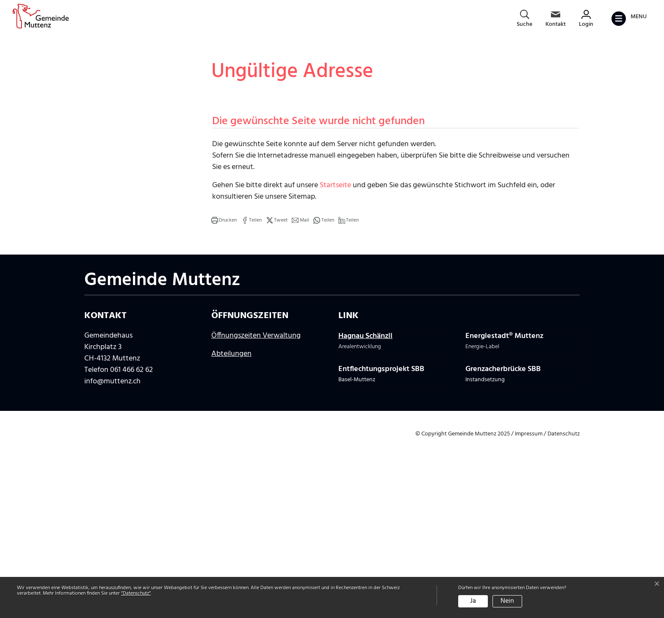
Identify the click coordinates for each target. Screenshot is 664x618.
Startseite (335, 364)
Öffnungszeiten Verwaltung (256, 514)
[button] (224, 399)
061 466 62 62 (131, 549)
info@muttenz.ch (112, 560)
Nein (507, 601)
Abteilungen (231, 533)
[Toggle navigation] (629, 18)
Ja (473, 601)
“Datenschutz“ (136, 593)
